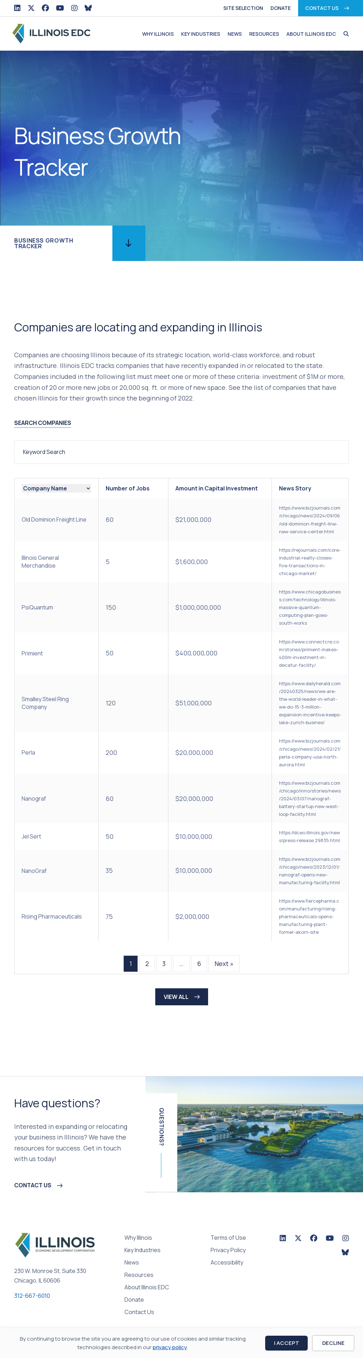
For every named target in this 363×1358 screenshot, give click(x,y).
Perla (28, 752)
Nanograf (34, 798)
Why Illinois (158, 33)
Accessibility (227, 1263)
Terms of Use (228, 1238)
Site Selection (243, 8)
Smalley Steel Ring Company (45, 703)
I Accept (286, 1343)
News (235, 33)
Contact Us (322, 8)
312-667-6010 (32, 1296)
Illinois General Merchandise (40, 561)
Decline (333, 1343)
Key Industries (200, 33)
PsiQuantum (37, 607)
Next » (224, 963)
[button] (344, 34)
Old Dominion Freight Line (54, 519)
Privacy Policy (228, 1250)
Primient (32, 653)
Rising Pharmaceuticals (52, 916)
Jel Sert (31, 836)
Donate (280, 8)
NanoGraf (34, 871)
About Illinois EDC (311, 33)
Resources (264, 33)
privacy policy (169, 1347)
